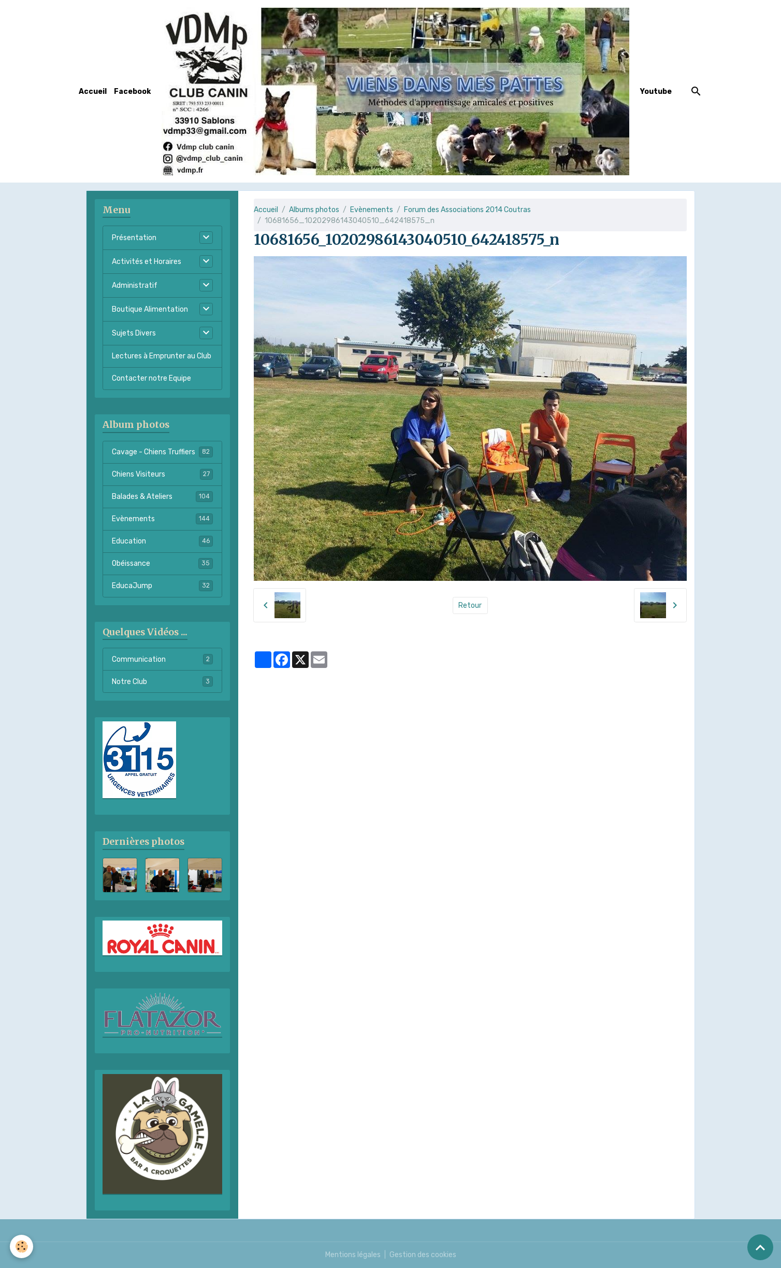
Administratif (134, 285)
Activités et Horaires (146, 261)
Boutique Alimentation (150, 309)
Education (162, 541)
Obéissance (162, 563)
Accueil (93, 91)
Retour (470, 605)
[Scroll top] (760, 1247)
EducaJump (162, 585)
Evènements (371, 209)
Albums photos (314, 209)
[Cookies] (22, 1246)
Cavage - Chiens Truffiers (162, 452)
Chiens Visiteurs (162, 474)
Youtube (656, 91)
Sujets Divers (134, 333)
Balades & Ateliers (162, 496)
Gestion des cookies (422, 1254)
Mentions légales (353, 1254)
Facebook (132, 91)
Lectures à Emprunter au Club (161, 356)
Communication (162, 659)
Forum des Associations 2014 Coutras (467, 209)
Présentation (134, 237)
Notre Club (162, 681)
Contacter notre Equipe (151, 378)
